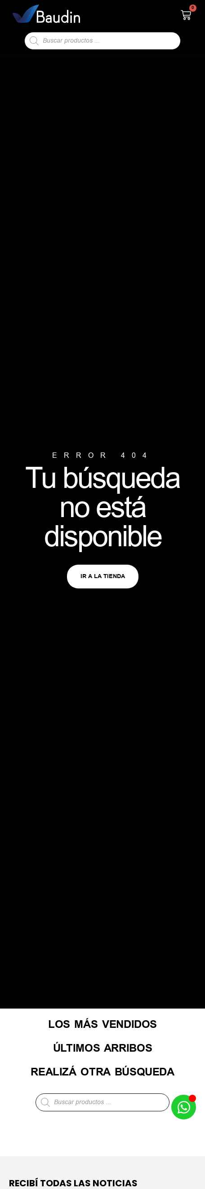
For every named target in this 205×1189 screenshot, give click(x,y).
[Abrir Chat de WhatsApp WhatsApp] (183, 1107)
